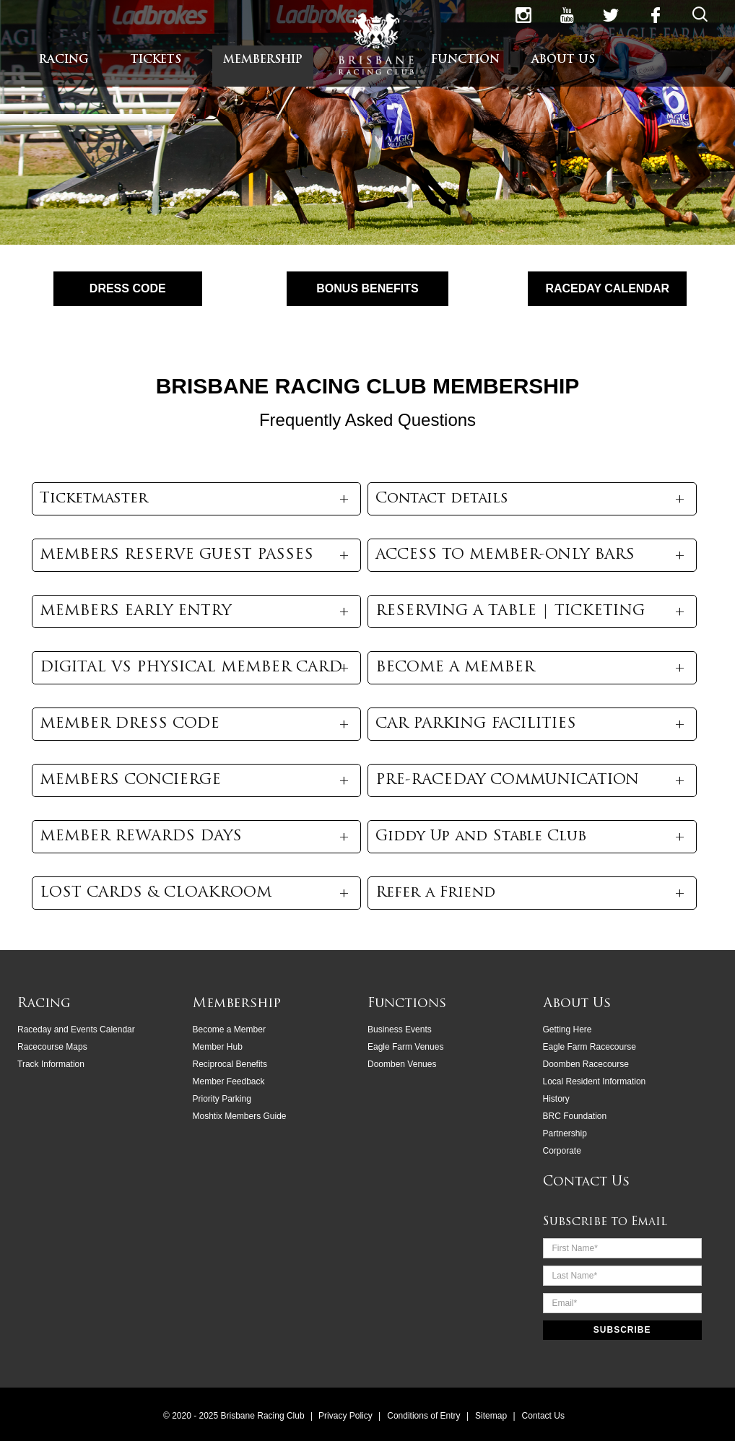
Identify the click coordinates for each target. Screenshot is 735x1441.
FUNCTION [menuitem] (465, 60)
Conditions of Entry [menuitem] (425, 1415)
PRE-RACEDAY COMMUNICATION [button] (507, 780)
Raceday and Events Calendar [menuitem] (76, 1029)
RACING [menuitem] (64, 60)
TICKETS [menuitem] (156, 60)
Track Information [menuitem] (50, 1063)
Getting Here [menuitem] (567, 1029)
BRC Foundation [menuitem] (575, 1115)
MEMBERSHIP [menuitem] (263, 60)
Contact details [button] (441, 499)
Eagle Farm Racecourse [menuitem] (589, 1046)
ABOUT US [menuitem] (563, 60)
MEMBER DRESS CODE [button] (129, 724)
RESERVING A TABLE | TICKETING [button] (510, 611)
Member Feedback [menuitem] (229, 1081)
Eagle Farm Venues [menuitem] (405, 1046)
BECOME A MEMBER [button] (454, 668)
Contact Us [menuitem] (543, 1415)
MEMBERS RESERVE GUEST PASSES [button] (176, 555)
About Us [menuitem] (577, 1003)
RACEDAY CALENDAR (607, 288)
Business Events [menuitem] (400, 1029)
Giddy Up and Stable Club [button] (480, 837)
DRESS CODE (128, 288)
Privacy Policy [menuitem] (346, 1415)
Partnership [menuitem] (565, 1133)
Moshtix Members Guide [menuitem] (240, 1115)
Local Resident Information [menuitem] (594, 1081)
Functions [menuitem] (407, 1003)
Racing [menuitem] (44, 1003)
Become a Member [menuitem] (229, 1029)
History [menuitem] (556, 1098)
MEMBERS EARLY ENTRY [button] (135, 611)
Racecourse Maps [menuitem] (52, 1046)
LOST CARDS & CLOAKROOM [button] (155, 893)
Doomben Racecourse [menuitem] (586, 1063)
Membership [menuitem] (237, 1003)
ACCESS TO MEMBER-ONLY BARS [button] (505, 555)
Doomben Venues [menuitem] (402, 1063)
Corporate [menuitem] (562, 1150)
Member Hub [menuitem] (218, 1046)
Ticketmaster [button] (94, 499)
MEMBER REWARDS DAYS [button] (141, 837)
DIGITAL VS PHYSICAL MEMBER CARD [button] (191, 668)
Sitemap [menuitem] (492, 1415)
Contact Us (586, 1181)
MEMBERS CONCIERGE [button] (130, 780)
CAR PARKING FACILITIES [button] (475, 724)
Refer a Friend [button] (435, 893)
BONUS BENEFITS (367, 288)
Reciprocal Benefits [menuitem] (230, 1063)
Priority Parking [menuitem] (222, 1098)
